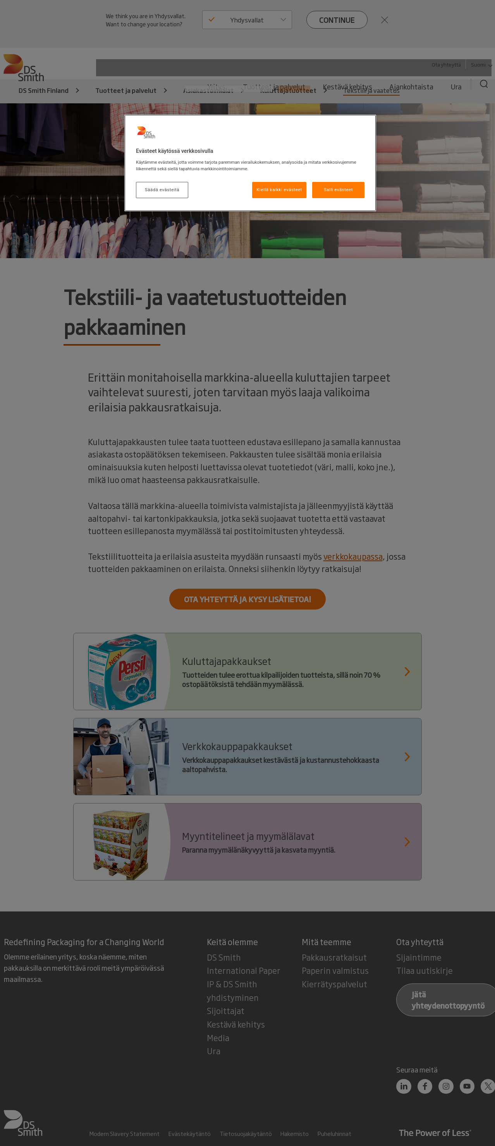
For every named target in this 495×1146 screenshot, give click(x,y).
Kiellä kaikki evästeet (279, 189)
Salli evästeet (338, 189)
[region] (250, 163)
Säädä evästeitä (162, 189)
